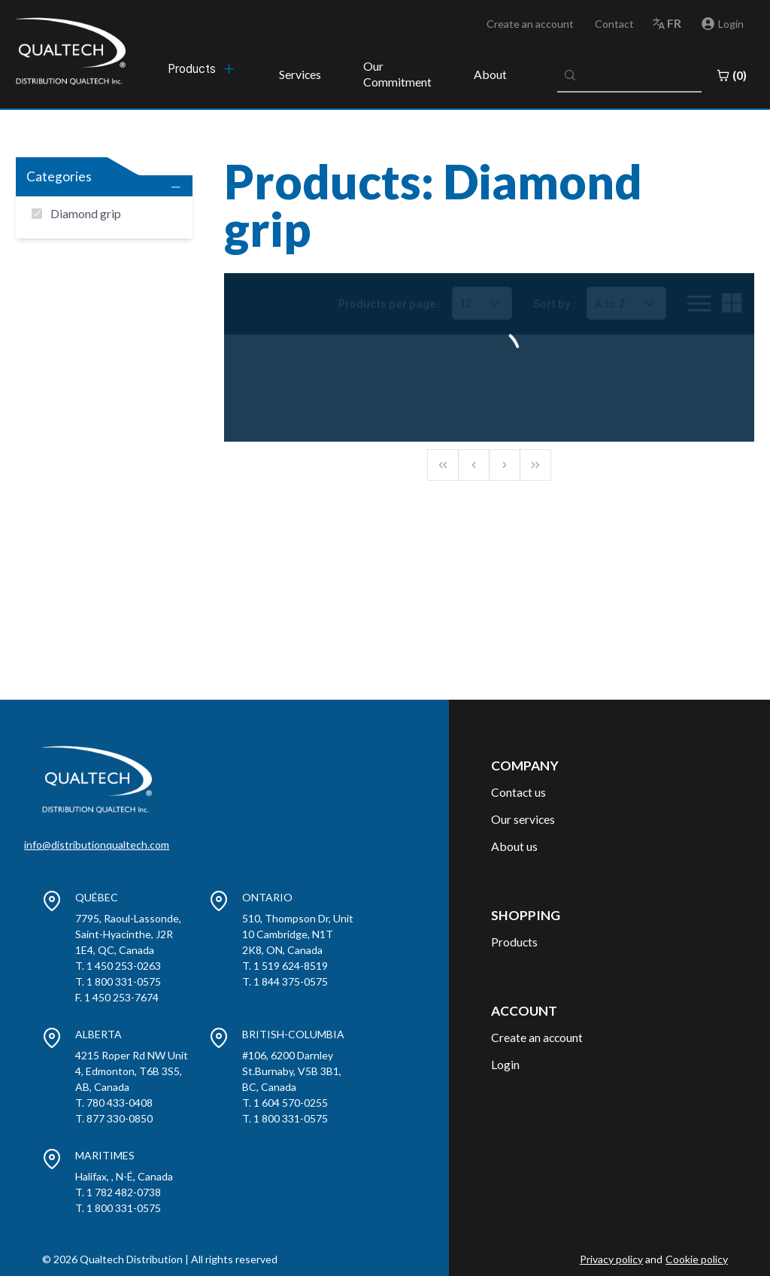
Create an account (530, 23)
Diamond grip (85, 213)
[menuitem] (202, 68)
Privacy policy (611, 1259)
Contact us (518, 792)
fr (674, 23)
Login (505, 1064)
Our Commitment (397, 74)
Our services (523, 819)
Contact (614, 23)
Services (300, 74)
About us (514, 846)
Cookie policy (696, 1259)
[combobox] (629, 75)
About (490, 74)
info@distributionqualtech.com (96, 844)
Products (514, 941)
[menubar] (202, 68)
